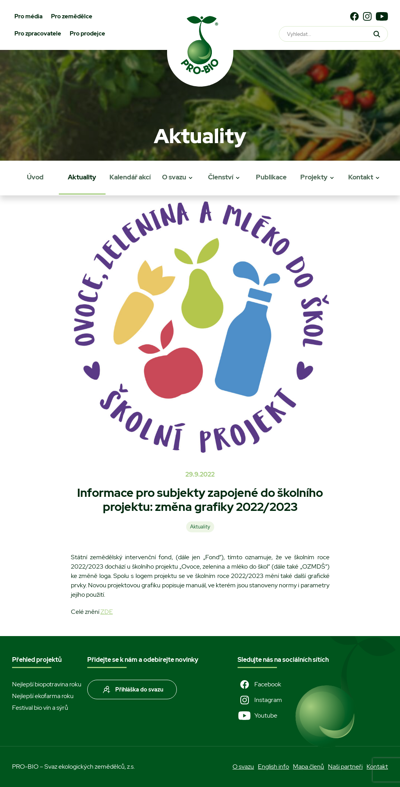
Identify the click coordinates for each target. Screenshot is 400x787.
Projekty (314, 177)
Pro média (28, 16)
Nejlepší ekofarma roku (43, 696)
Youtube (257, 715)
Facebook (259, 684)
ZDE (106, 612)
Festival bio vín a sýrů (40, 708)
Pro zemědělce (71, 16)
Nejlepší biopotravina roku (46, 684)
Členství (220, 177)
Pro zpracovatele (37, 33)
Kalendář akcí (130, 177)
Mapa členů (308, 766)
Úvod (35, 177)
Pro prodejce (87, 33)
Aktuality (82, 177)
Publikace (271, 177)
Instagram (260, 700)
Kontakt (360, 177)
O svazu (174, 177)
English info (273, 766)
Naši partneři (345, 766)
